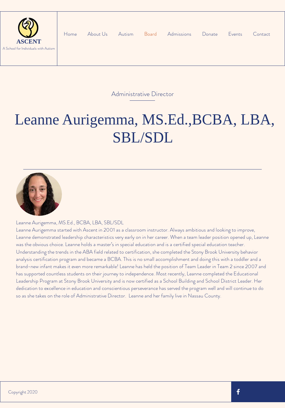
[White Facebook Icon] (238, 392)
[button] (125, 34)
